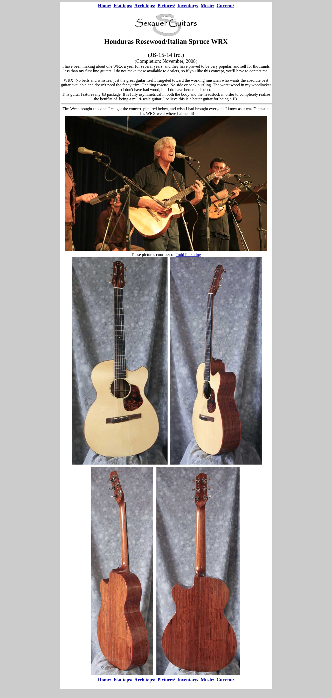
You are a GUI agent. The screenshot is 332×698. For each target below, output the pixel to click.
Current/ (225, 5)
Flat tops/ (122, 5)
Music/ (207, 5)
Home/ (104, 5)
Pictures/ (166, 5)
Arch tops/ (144, 5)
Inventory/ (187, 5)
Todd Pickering (188, 254)
